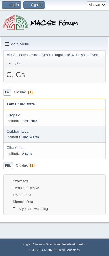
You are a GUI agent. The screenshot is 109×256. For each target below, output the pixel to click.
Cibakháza (16, 148)
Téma (12, 104)
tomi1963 (29, 121)
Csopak (13, 115)
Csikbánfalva (17, 131)
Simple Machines (68, 250)
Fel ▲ (82, 244)
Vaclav (27, 153)
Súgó (26, 244)
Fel (8, 165)
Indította (27, 104)
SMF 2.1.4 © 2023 (41, 250)
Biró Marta (30, 137)
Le (7, 92)
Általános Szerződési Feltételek (53, 244)
